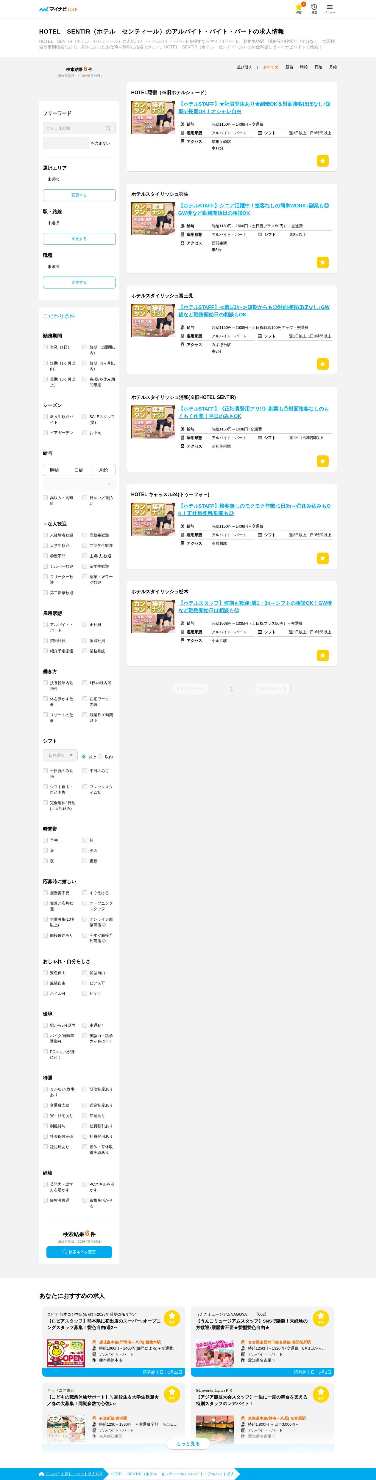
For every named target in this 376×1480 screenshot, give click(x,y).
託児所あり (59, 1147)
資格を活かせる (101, 1203)
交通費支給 (59, 1105)
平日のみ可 (99, 771)
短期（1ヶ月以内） (62, 366)
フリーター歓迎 (61, 580)
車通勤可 (97, 1025)
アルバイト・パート (61, 627)
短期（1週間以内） (102, 350)
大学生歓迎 (59, 545)
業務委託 (97, 651)
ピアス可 (97, 983)
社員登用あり (101, 1136)
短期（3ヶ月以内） (102, 366)
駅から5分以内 (62, 1025)
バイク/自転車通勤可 (62, 1039)
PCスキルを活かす (102, 1187)
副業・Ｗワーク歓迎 (101, 580)
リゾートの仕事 (61, 718)
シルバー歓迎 (61, 566)
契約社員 (57, 640)
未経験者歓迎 (61, 535)
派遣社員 (97, 640)
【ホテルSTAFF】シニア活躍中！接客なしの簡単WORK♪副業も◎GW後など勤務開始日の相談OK (253, 209)
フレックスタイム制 (101, 790)
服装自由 (57, 983)
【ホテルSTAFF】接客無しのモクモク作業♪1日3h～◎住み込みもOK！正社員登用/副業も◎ (254, 509)
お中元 (95, 432)
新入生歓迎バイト (61, 419)
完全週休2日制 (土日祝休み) (62, 806)
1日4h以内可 (101, 683)
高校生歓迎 (99, 535)
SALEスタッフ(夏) (102, 419)
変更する (79, 195)
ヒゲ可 (95, 993)
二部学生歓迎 (101, 545)
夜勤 (93, 861)
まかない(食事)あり (63, 1092)
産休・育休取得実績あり (101, 1150)
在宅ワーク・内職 (101, 702)
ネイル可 (57, 993)
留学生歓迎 (99, 566)
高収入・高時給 (61, 501)
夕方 (93, 850)
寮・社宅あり (61, 1115)
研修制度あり (101, 1089)
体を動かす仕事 (61, 702)
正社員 (95, 624)
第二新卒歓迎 (61, 593)
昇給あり (97, 1115)
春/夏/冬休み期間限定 (102, 382)
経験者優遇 (59, 1200)
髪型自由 (97, 973)
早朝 (54, 840)
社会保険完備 (61, 1136)
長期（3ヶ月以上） (62, 382)
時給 (55, 470)
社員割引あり (101, 1126)
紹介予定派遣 (61, 651)
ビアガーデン (61, 432)
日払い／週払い (101, 501)
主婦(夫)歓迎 (101, 556)
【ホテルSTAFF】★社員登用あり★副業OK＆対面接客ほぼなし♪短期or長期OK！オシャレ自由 (254, 107)
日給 (79, 470)
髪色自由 (57, 973)
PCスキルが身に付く (62, 1055)
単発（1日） (60, 347)
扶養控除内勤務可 (61, 686)
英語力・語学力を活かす (61, 1187)
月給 (103, 470)
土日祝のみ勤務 (61, 774)
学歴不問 (57, 556)
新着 (289, 67)
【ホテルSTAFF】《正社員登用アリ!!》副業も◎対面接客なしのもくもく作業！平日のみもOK (253, 412)
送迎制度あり (101, 1105)
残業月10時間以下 (101, 718)
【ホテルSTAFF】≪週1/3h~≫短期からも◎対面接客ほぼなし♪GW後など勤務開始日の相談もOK (254, 311)
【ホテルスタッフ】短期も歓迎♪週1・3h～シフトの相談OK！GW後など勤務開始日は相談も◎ (255, 606)
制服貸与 (57, 1126)
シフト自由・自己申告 (61, 790)
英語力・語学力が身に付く (101, 1039)
